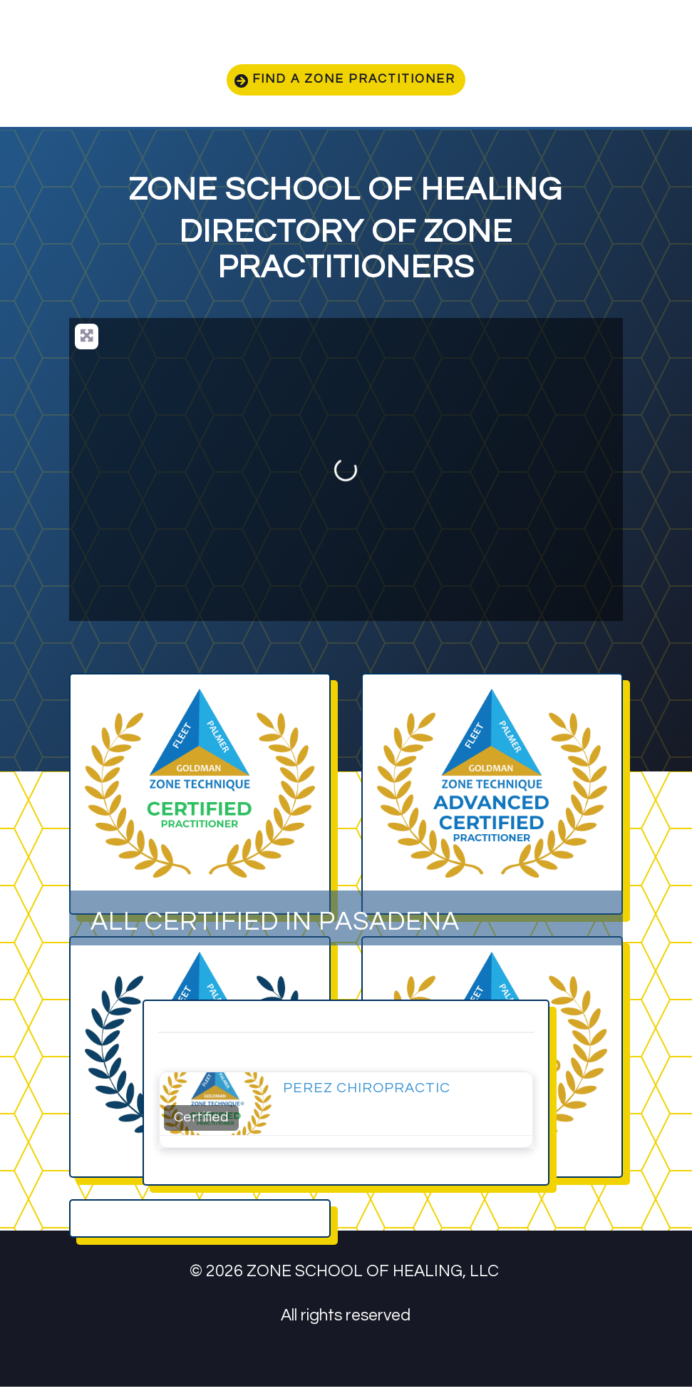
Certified (201, 1121)
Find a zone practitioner (355, 82)
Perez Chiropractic (366, 1092)
